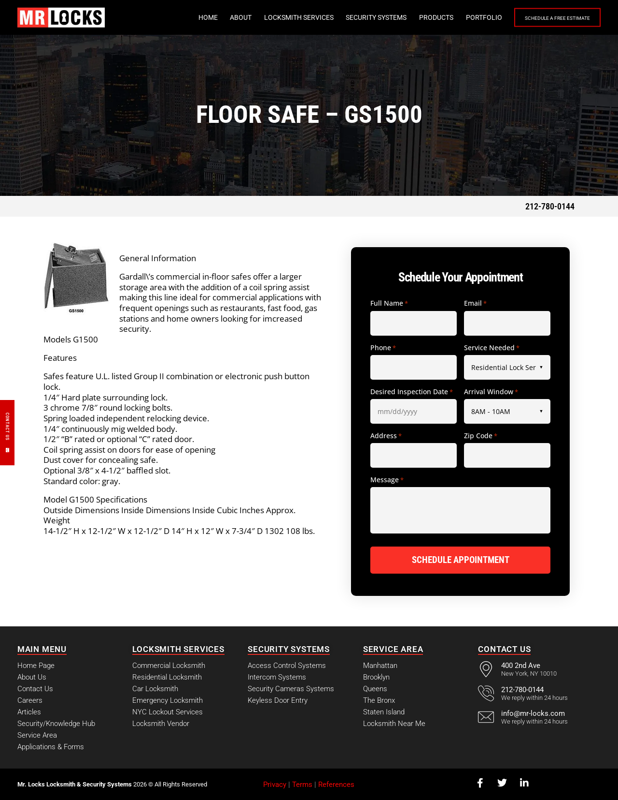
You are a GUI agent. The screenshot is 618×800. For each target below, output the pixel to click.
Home (184, 17)
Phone (383, 347)
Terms (302, 784)
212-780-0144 (550, 206)
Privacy (274, 784)
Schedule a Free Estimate (545, 18)
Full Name (389, 303)
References (336, 784)
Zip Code (480, 435)
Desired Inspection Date (411, 391)
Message (387, 479)
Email (475, 303)
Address (386, 435)
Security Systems (352, 17)
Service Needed (492, 347)
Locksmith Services (275, 17)
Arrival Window (491, 391)
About (217, 17)
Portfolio (460, 17)
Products (412, 17)
